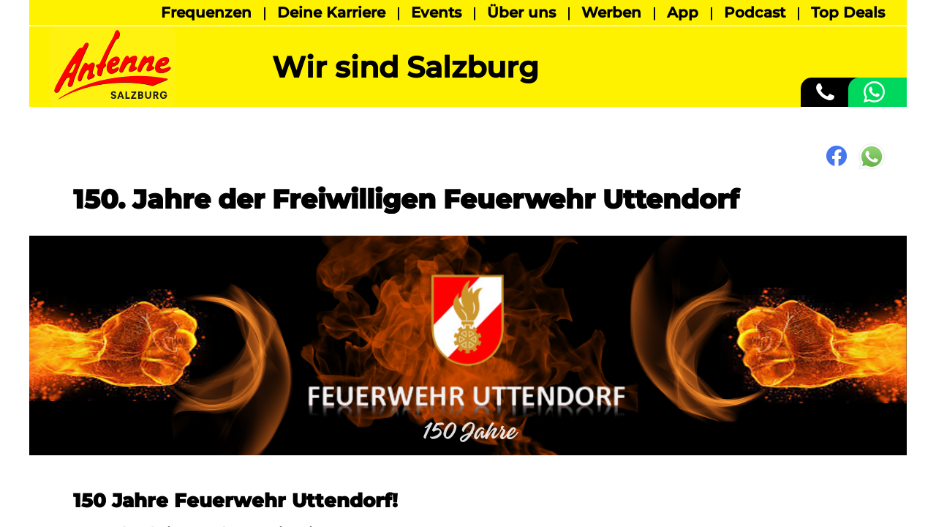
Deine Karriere (331, 12)
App (682, 12)
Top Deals (848, 12)
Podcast (754, 12)
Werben (611, 12)
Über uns (521, 12)
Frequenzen (206, 12)
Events (436, 12)
